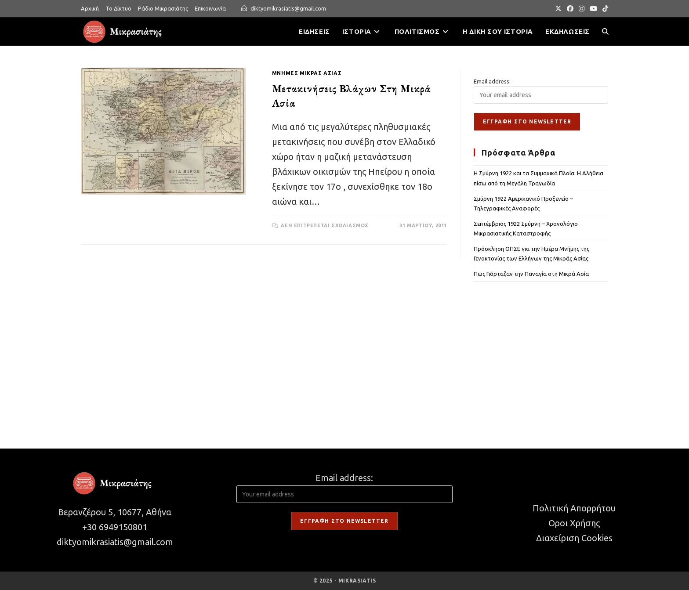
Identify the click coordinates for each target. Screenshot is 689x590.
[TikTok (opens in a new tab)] (604, 8)
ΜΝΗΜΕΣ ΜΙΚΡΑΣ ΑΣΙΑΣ (306, 73)
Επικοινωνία (210, 8)
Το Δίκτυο (118, 8)
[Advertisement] (541, 354)
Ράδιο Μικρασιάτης (163, 8)
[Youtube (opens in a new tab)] (593, 8)
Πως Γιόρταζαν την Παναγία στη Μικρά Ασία (531, 274)
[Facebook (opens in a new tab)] (570, 8)
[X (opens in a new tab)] (558, 8)
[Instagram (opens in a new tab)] (581, 8)
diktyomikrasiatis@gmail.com (288, 8)
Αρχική (90, 8)
